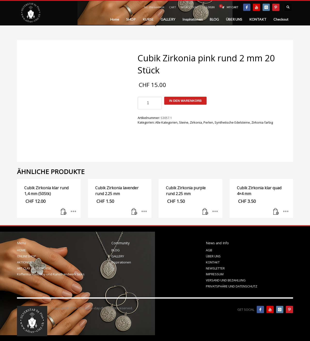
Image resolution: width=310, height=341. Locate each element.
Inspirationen (121, 262)
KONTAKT (213, 262)
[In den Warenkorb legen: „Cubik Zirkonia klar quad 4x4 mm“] (276, 212)
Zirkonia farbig (262, 122)
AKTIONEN (24, 262)
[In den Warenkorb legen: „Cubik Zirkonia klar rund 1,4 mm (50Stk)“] (64, 212)
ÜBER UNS (213, 256)
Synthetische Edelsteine (232, 122)
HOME (21, 250)
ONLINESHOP (26, 256)
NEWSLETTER (215, 268)
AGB (209, 250)
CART (172, 7)
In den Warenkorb (185, 101)
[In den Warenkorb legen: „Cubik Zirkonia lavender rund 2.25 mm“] (134, 212)
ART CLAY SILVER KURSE (34, 268)
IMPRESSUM (215, 274)
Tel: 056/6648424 (154, 7)
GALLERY (117, 256)
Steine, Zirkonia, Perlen (196, 122)
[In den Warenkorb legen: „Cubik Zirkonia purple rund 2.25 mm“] (205, 212)
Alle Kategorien (166, 122)
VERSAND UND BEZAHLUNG (226, 280)
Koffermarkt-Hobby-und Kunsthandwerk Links (51, 274)
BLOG (115, 250)
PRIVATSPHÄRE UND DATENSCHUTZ (231, 286)
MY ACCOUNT (190, 7)
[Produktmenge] (150, 103)
